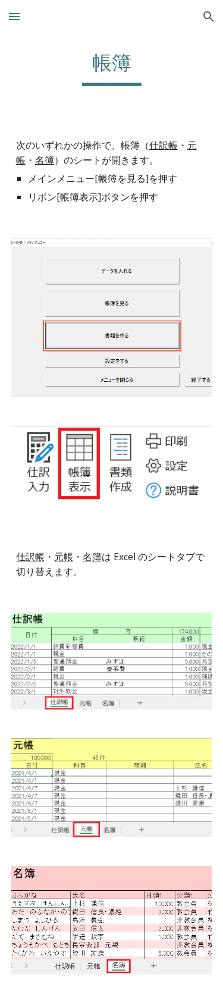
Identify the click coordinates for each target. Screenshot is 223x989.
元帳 (63, 556)
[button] (14, 16)
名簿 (44, 160)
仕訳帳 (163, 145)
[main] (111, 68)
